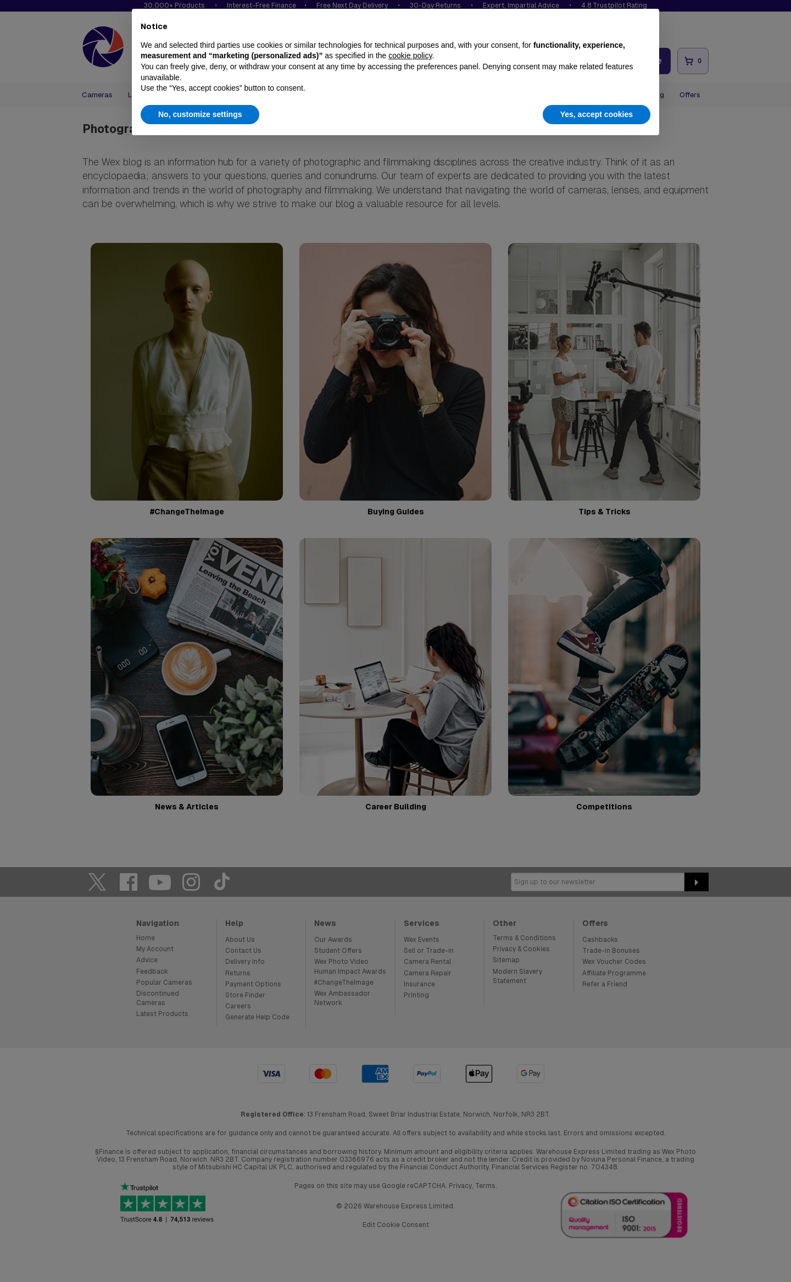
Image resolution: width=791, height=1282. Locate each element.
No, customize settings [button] (200, 114)
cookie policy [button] (410, 55)
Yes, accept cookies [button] (596, 114)
